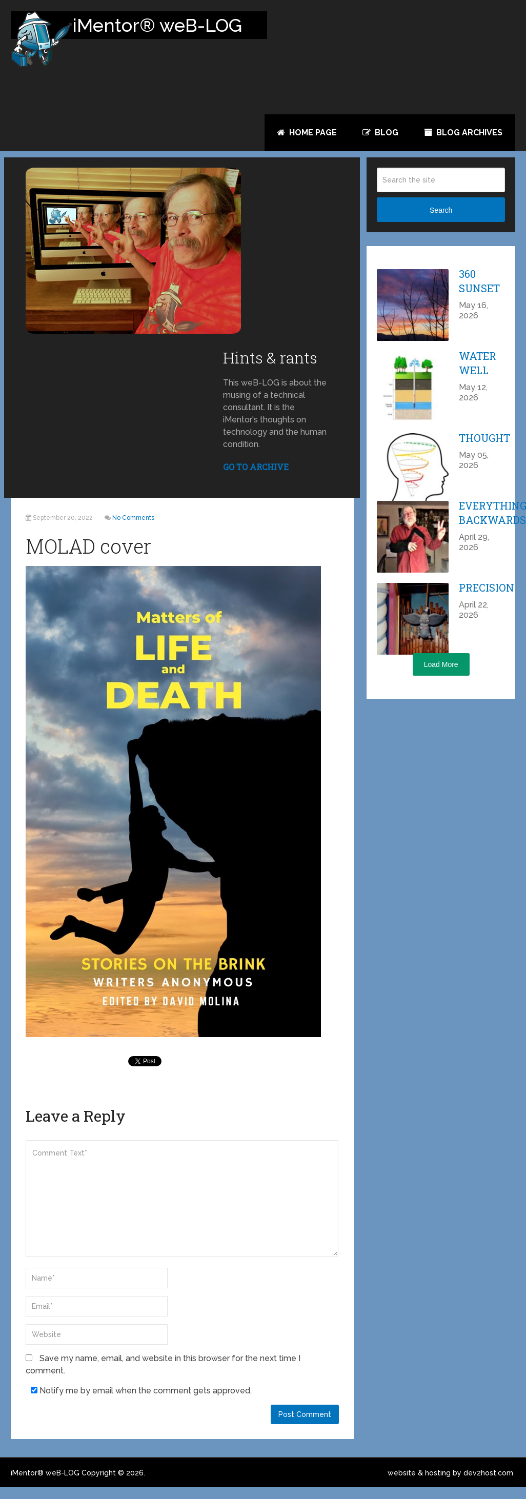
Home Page (307, 132)
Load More (441, 676)
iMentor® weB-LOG (45, 1485)
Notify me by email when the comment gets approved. (141, 1402)
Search (441, 222)
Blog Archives (463, 132)
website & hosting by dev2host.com (450, 1485)
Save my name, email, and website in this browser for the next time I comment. (163, 1376)
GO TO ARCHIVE (256, 478)
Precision (486, 599)
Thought (484, 449)
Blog (380, 132)
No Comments (133, 529)
